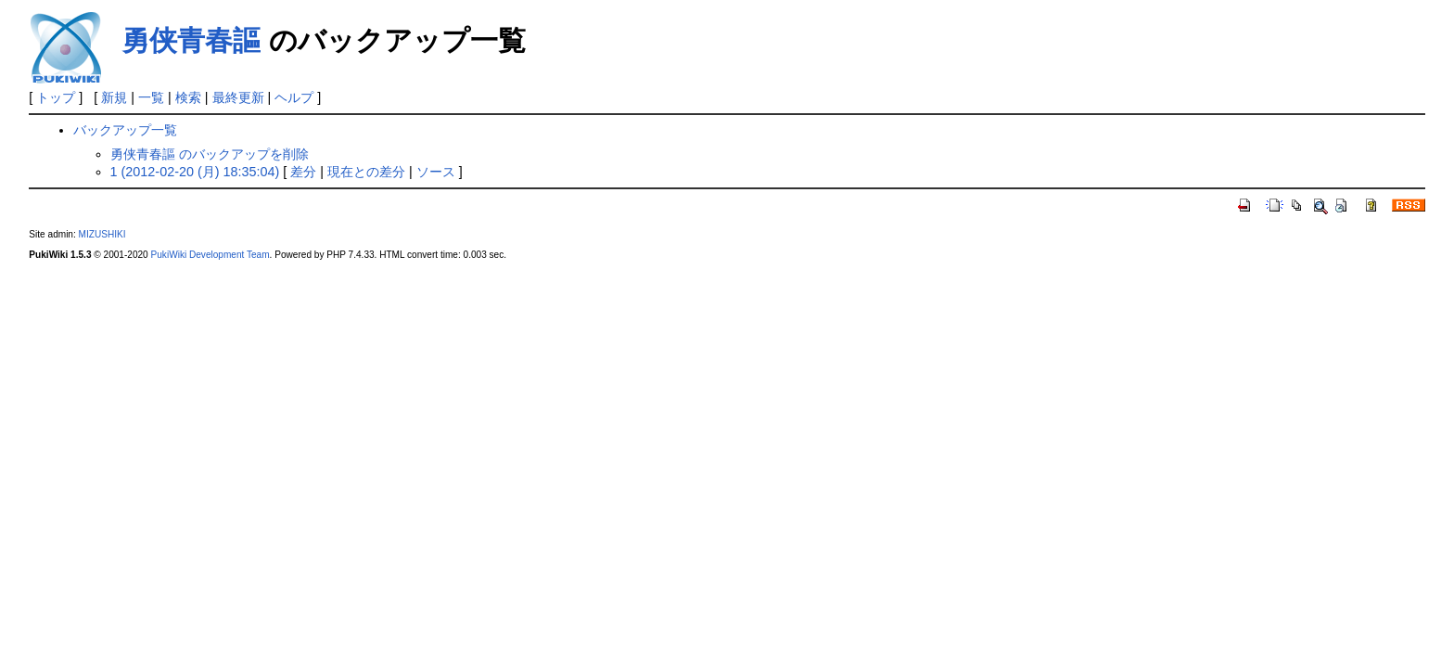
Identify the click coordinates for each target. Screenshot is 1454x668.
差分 (303, 171)
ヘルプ (293, 97)
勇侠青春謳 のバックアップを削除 (209, 154)
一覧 (151, 97)
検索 (188, 97)
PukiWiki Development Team (210, 255)
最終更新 (238, 97)
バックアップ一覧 (125, 129)
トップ (55, 97)
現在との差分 (366, 171)
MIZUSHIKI (102, 234)
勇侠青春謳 (191, 40)
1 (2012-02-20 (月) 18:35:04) (195, 171)
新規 (114, 97)
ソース (435, 171)
